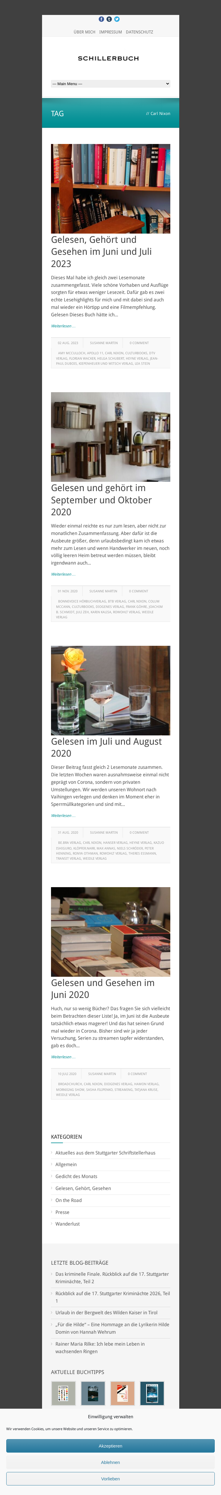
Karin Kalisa (101, 612)
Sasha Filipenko (99, 1090)
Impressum (110, 32)
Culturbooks (136, 353)
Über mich (84, 32)
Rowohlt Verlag (126, 612)
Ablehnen (110, 1462)
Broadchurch (70, 1084)
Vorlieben (110, 1478)
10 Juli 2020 (67, 1074)
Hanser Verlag (115, 843)
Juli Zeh (82, 612)
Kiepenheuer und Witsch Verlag (106, 364)
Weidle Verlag (95, 859)
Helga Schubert (110, 359)
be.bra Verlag (69, 843)
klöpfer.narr (84, 848)
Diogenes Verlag (110, 607)
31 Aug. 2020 (68, 833)
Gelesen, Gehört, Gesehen (83, 1188)
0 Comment (139, 343)
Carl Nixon (114, 353)
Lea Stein (142, 364)
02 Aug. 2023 (68, 343)
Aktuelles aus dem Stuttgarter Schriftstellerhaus (105, 1153)
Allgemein (66, 1164)
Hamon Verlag (146, 1084)
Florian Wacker (82, 359)
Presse (62, 1212)
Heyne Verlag (137, 359)
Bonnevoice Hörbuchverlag (82, 601)
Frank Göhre (136, 607)
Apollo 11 (95, 353)
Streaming (124, 1090)
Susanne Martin (104, 343)
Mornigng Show (70, 1090)
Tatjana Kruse (146, 1090)
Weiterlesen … (63, 326)
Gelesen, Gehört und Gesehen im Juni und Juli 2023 (101, 251)
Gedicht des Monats (76, 1176)
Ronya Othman (85, 853)
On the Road (68, 1200)
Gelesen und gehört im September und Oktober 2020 (101, 499)
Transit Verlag (68, 859)
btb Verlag (117, 601)
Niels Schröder (130, 848)
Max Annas (106, 848)
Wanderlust (67, 1224)
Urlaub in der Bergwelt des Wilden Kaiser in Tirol (106, 1312)
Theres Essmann (142, 853)
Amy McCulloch (71, 353)
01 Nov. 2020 (68, 591)
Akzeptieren (110, 1445)
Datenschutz (139, 32)
